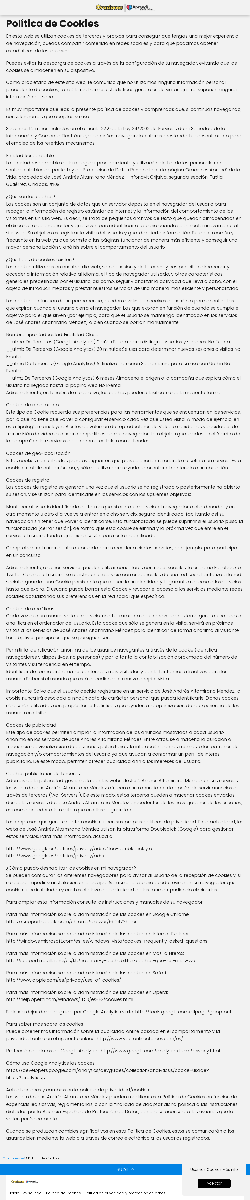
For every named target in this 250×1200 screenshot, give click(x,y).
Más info (230, 1169)
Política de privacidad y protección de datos (125, 1193)
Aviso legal (32, 1193)
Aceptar (214, 1183)
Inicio (14, 1193)
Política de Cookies (63, 1193)
